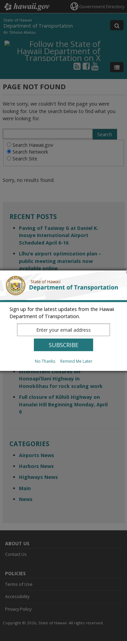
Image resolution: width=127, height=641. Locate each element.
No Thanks (45, 361)
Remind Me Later (76, 361)
